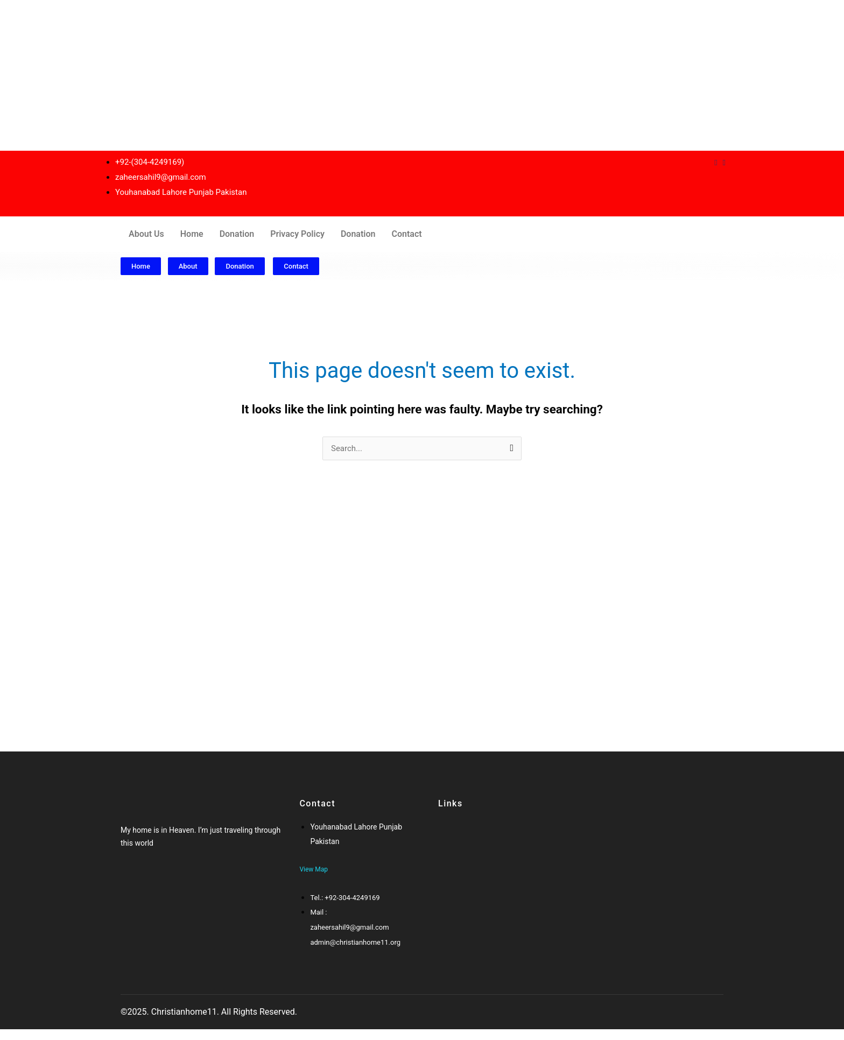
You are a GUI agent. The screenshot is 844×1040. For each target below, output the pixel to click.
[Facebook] (130, 881)
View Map (313, 869)
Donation (237, 234)
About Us (146, 234)
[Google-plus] (151, 881)
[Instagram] (724, 162)
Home (191, 234)
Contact (406, 234)
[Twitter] (141, 881)
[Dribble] (715, 162)
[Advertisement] (323, 75)
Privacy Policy (297, 234)
